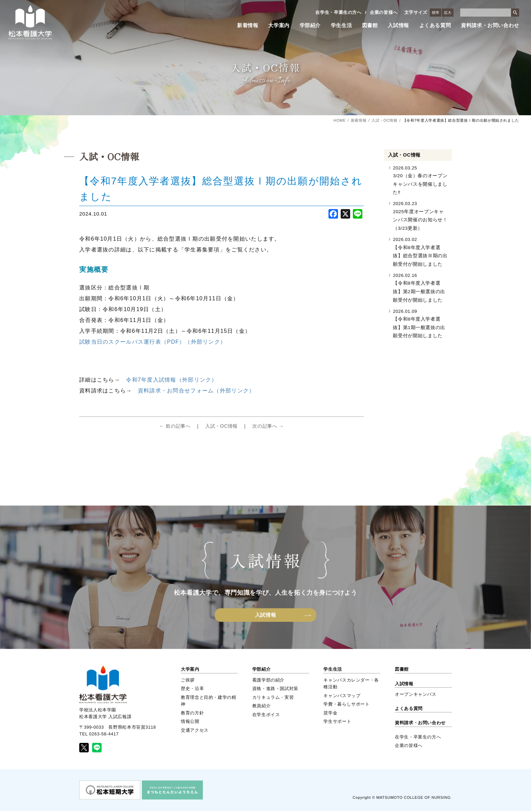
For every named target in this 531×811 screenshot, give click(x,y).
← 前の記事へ (175, 426)
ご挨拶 (188, 680)
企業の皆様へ (384, 12)
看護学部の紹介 (268, 680)
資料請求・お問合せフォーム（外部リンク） (196, 390)
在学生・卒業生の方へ (338, 12)
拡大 (447, 13)
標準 (435, 13)
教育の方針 (192, 712)
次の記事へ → (268, 426)
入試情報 (398, 25)
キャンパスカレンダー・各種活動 (351, 683)
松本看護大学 (30, 22)
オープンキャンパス (416, 694)
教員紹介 (261, 705)
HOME (340, 120)
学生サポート (337, 721)
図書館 (370, 25)
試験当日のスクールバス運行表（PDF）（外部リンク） (152, 342)
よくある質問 (435, 25)
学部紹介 (310, 25)
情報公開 (190, 721)
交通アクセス (195, 730)
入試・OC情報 (384, 120)
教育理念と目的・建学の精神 (208, 701)
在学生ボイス (266, 714)
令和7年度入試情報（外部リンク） (171, 380)
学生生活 (341, 25)
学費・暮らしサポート (346, 704)
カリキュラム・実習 (273, 697)
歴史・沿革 (192, 688)
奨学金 (330, 712)
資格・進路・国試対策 (275, 688)
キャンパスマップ (341, 695)
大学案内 (279, 25)
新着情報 (247, 25)
